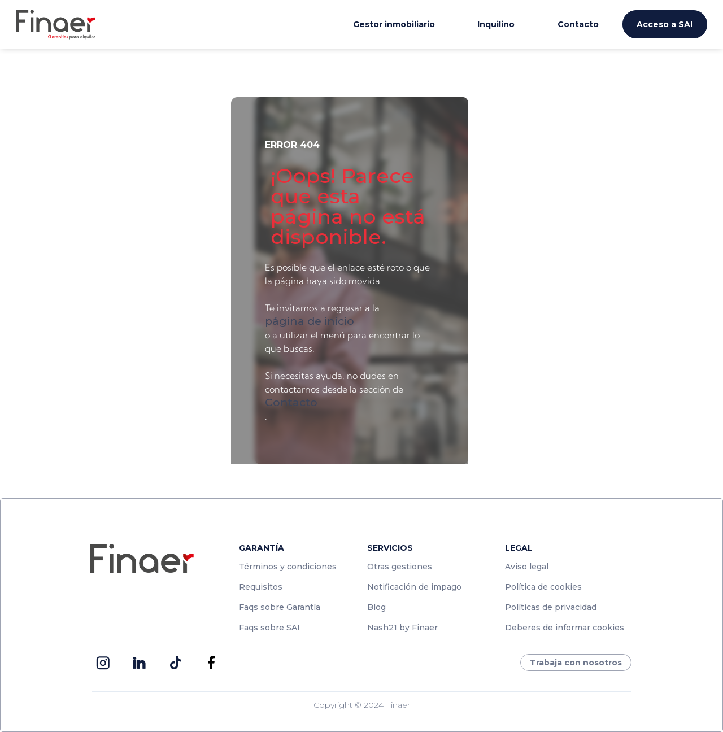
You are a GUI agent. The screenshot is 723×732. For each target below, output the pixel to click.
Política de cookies (543, 587)
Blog (376, 607)
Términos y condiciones (288, 566)
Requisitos (260, 587)
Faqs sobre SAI (269, 627)
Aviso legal (526, 566)
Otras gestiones (399, 566)
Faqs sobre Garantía (279, 607)
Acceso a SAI (664, 24)
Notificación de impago (414, 587)
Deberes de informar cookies (564, 627)
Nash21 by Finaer (402, 627)
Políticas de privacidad (550, 607)
